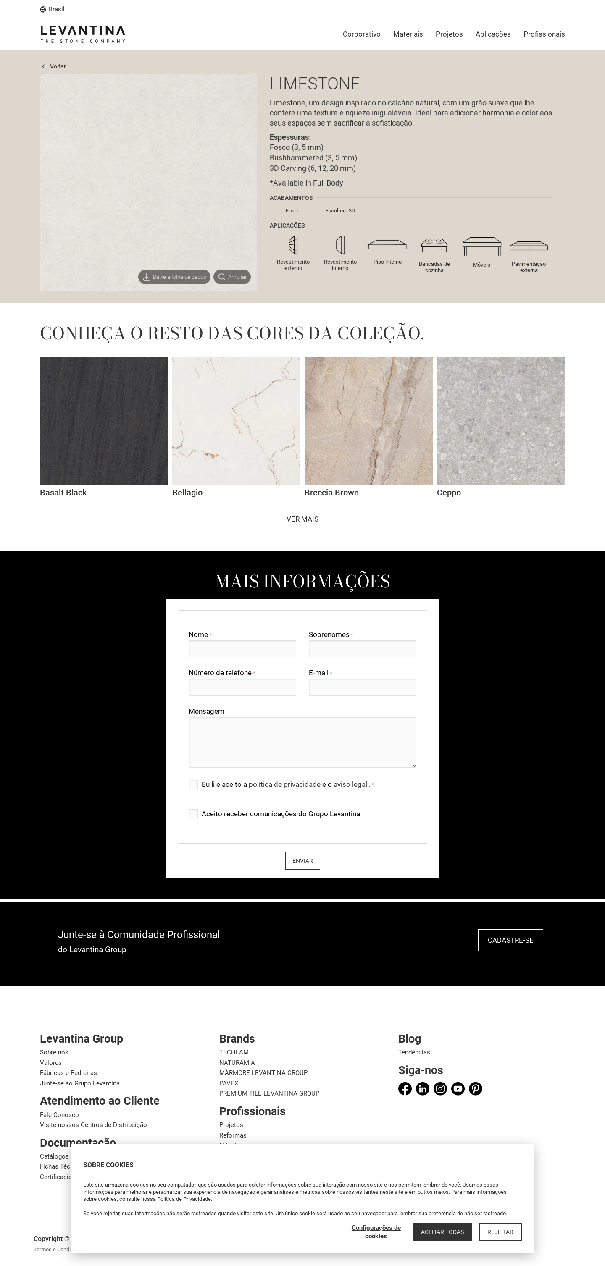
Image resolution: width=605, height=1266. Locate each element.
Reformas (233, 1135)
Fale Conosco (59, 1115)
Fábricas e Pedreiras (68, 1073)
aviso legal (351, 784)
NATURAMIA (237, 1063)
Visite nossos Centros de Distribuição (93, 1125)
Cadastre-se (511, 940)
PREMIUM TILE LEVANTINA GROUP (269, 1093)
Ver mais (302, 519)
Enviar (302, 860)
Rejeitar (502, 1232)
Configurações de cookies (380, 1232)
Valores (51, 1063)
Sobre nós (54, 1052)
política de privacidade (285, 784)
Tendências (414, 1052)
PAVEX (228, 1083)
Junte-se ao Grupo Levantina (80, 1083)
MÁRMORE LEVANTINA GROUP (263, 1073)
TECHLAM (234, 1052)
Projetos (231, 1125)
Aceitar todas (445, 1232)
